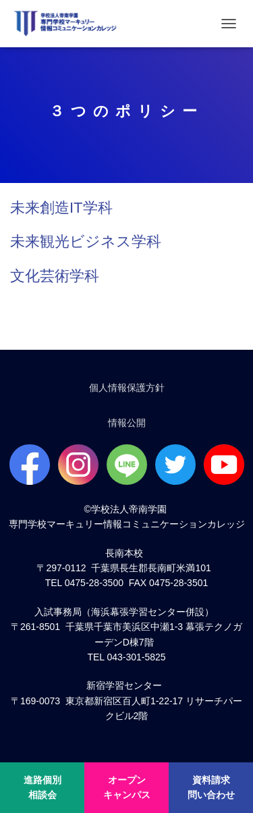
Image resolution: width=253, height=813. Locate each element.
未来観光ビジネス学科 (85, 241)
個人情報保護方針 (127, 387)
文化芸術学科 (54, 275)
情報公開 (127, 422)
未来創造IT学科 (61, 207)
